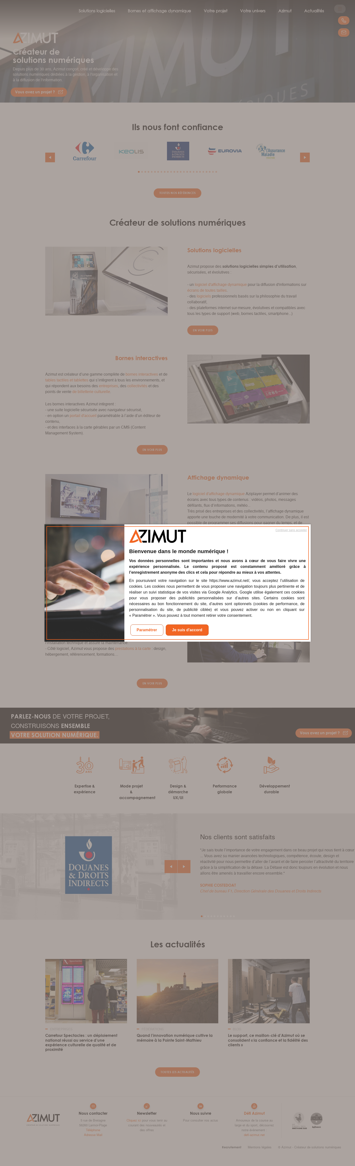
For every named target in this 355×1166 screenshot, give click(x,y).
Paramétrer (147, 630)
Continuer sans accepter (291, 530)
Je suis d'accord (187, 630)
